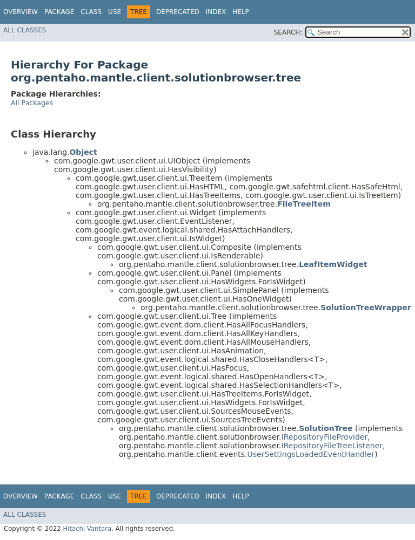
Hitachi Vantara (87, 528)
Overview (20, 12)
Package (59, 12)
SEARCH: (288, 32)
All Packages (32, 103)
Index (216, 12)
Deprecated (177, 12)
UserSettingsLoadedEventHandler (311, 454)
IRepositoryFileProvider (325, 437)
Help (240, 12)
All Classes (24, 30)
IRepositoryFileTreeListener (332, 445)
